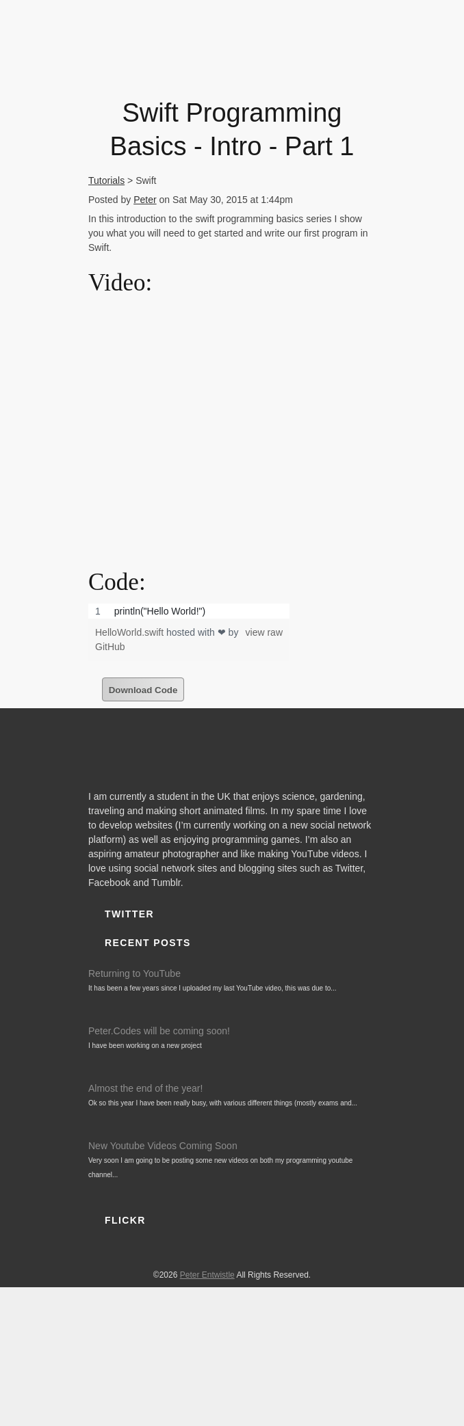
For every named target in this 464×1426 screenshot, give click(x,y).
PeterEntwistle (228, 45)
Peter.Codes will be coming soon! (159, 1030)
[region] (188, 611)
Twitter (129, 914)
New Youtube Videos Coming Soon (162, 1145)
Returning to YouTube (134, 973)
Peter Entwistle (207, 1275)
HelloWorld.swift (130, 632)
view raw (264, 632)
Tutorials (106, 180)
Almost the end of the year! (145, 1088)
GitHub (110, 646)
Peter (144, 199)
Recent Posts (148, 942)
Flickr (125, 1220)
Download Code (143, 690)
